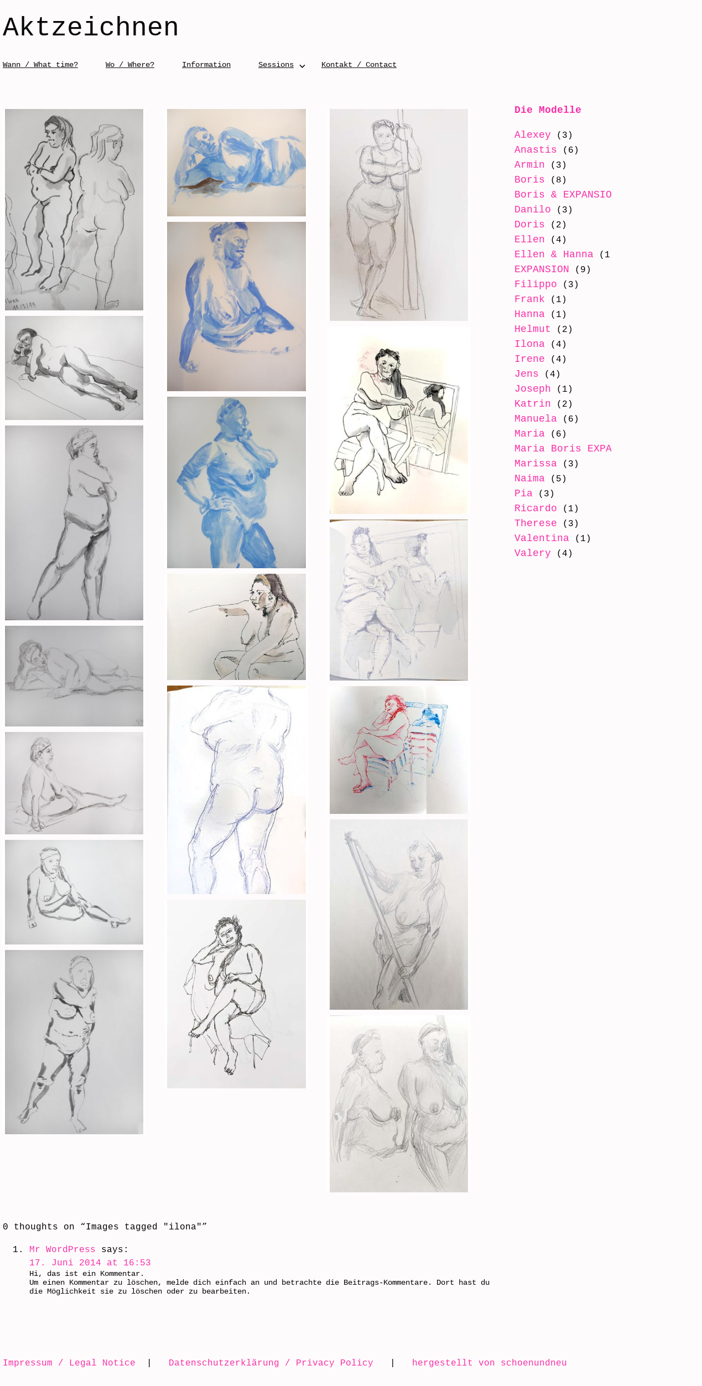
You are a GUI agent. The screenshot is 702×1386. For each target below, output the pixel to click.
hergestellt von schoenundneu (489, 1363)
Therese (527, 536)
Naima (521, 491)
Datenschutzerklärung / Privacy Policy (271, 1363)
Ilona (521, 344)
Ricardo (527, 521)
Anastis (527, 149)
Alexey (524, 135)
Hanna (521, 314)
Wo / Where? (130, 64)
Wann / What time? (40, 64)
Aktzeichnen (91, 29)
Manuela (527, 418)
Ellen (521, 239)
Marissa (527, 476)
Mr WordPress (62, 1249)
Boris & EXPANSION (558, 194)
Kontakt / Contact (359, 64)
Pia (515, 506)
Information (206, 64)
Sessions (276, 64)
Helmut (524, 329)
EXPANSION (533, 269)
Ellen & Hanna (545, 254)
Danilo (524, 209)
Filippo (527, 284)
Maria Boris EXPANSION (570, 448)
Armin (521, 164)
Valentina (533, 551)
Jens (518, 374)
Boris (521, 179)
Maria (521, 433)
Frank (521, 299)
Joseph (524, 388)
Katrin (524, 403)
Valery (524, 566)
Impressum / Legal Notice (69, 1363)
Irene (521, 359)
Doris (521, 224)
